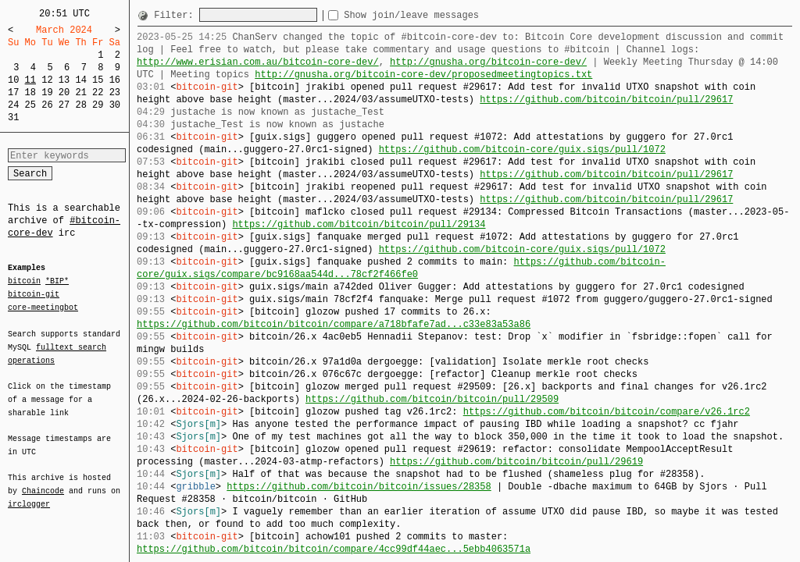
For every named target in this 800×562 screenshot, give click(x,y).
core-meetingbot (43, 306)
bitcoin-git (33, 294)
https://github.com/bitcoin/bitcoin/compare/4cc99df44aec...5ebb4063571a (333, 549)
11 (30, 80)
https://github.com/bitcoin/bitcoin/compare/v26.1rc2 (606, 411)
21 (80, 92)
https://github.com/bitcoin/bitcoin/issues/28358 (359, 486)
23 (114, 92)
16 (114, 80)
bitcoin (24, 281)
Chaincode (43, 481)
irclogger (29, 494)
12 (46, 80)
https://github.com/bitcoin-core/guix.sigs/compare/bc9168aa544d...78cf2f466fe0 (401, 268)
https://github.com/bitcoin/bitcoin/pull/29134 (358, 224)
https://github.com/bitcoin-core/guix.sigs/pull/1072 (522, 149)
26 (46, 105)
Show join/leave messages (439, 15)
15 (97, 80)
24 (13, 105)
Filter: (176, 15)
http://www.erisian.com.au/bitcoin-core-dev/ (258, 62)
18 (30, 92)
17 (13, 92)
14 (80, 80)
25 (30, 105)
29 (97, 105)
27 (64, 105)
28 (80, 105)
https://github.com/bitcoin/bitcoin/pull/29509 (432, 399)
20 (64, 92)
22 (97, 92)
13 (64, 80)
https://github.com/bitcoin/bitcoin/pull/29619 (516, 461)
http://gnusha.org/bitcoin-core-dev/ (488, 62)
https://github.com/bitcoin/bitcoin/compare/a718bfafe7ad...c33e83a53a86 (333, 324)
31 (13, 117)
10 (13, 80)
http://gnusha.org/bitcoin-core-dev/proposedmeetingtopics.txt (423, 74)
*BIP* (57, 281)
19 (46, 92)
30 (114, 105)
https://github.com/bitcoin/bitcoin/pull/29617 (606, 99)
